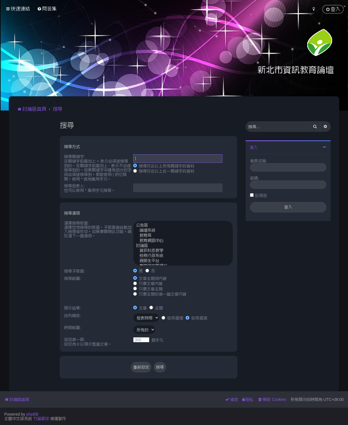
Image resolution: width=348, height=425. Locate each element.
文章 (140, 308)
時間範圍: (72, 328)
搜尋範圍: (72, 278)
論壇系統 (183, 230)
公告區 (183, 225)
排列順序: (72, 316)
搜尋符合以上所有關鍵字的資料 (163, 166)
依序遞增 (172, 318)
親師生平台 (183, 261)
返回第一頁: (74, 339)
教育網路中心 (183, 240)
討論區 (183, 246)
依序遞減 (196, 318)
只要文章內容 (148, 284)
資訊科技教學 (183, 250)
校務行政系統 (183, 256)
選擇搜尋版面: (76, 223)
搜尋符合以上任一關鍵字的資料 (163, 171)
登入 (254, 147)
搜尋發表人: (74, 186)
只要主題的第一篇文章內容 (159, 294)
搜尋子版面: (74, 271)
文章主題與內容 (150, 278)
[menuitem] (47, 9)
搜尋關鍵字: (74, 157)
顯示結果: (72, 308)
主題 (156, 308)
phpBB (32, 414)
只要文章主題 (148, 289)
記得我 (261, 195)
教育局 (183, 235)
